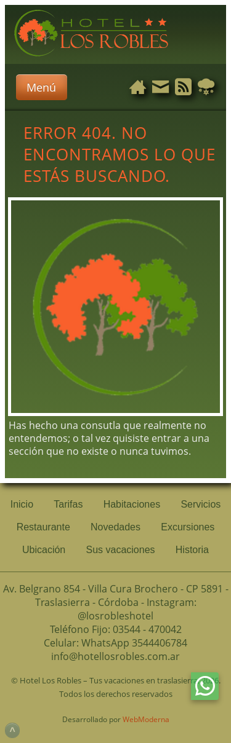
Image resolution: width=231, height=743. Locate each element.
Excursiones (187, 527)
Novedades (115, 527)
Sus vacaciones (120, 549)
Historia (192, 549)
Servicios (200, 504)
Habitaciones (132, 504)
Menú (41, 87)
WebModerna (146, 719)
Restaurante (43, 527)
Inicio (21, 504)
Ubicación (43, 549)
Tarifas (68, 504)
